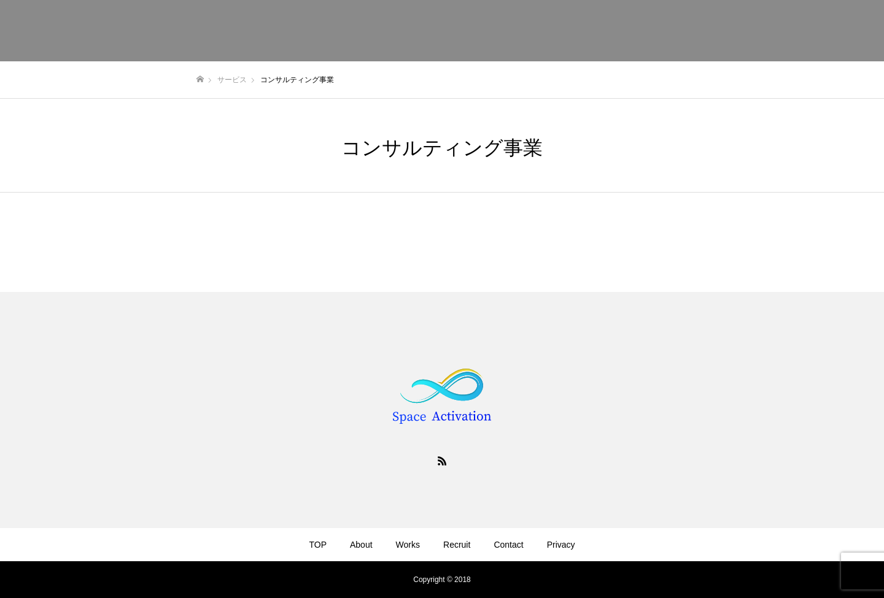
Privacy (561, 545)
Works (408, 545)
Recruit (456, 545)
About (361, 545)
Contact (508, 545)
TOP (318, 545)
